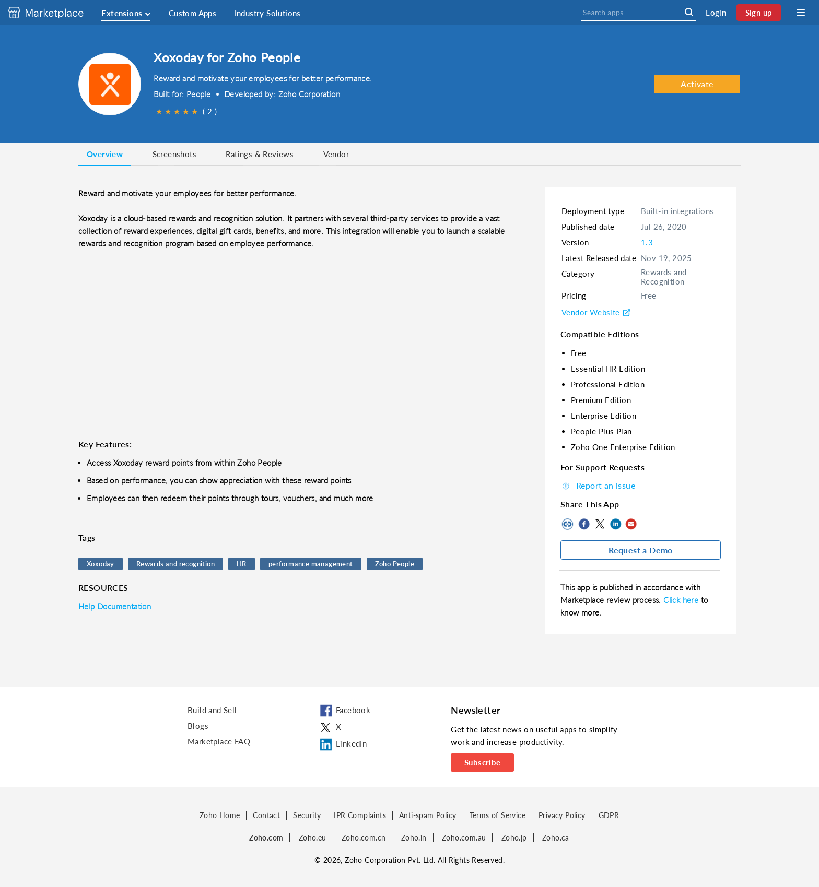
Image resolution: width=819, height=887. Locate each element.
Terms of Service (497, 815)
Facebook (584, 524)
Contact (266, 815)
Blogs (198, 725)
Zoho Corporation (309, 94)
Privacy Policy (562, 815)
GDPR (609, 815)
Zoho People (394, 564)
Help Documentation (114, 606)
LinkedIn (615, 524)
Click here (681, 600)
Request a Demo (641, 550)
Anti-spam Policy (427, 815)
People (198, 94)
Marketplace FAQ (219, 741)
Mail (631, 524)
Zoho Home (220, 815)
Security (307, 815)
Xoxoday (100, 564)
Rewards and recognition (175, 564)
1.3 (647, 242)
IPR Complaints (360, 815)
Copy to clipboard (568, 524)
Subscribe (482, 762)
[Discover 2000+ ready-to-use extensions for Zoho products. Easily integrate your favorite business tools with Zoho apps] (53, 12)
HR (242, 564)
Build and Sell (212, 710)
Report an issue (597, 485)
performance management (310, 564)
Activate (697, 84)
